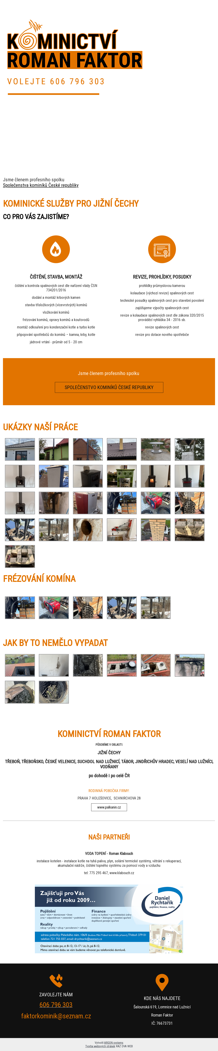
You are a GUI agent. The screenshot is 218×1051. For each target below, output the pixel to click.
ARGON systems (113, 1043)
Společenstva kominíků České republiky (41, 185)
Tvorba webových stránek (100, 1046)
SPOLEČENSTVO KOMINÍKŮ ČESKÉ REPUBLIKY (109, 387)
